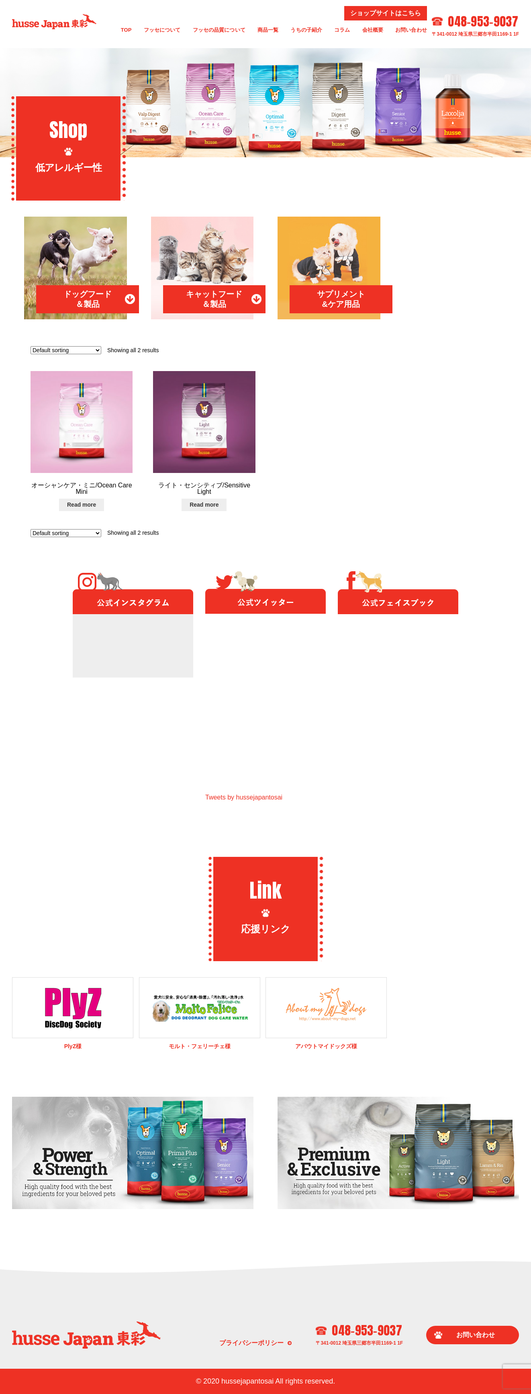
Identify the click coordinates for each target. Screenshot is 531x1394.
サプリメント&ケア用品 (341, 299)
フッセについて (162, 30)
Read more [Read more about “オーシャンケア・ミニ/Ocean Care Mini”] (81, 504)
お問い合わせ (411, 30)
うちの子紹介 (306, 30)
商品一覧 (268, 30)
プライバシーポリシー (251, 1342)
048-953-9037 (483, 21)
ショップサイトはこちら (385, 13)
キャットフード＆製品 (214, 299)
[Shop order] (66, 350)
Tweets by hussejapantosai (243, 797)
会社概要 (373, 30)
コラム (342, 30)
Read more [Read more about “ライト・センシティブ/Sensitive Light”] (204, 504)
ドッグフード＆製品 (87, 299)
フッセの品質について (219, 30)
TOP (126, 30)
